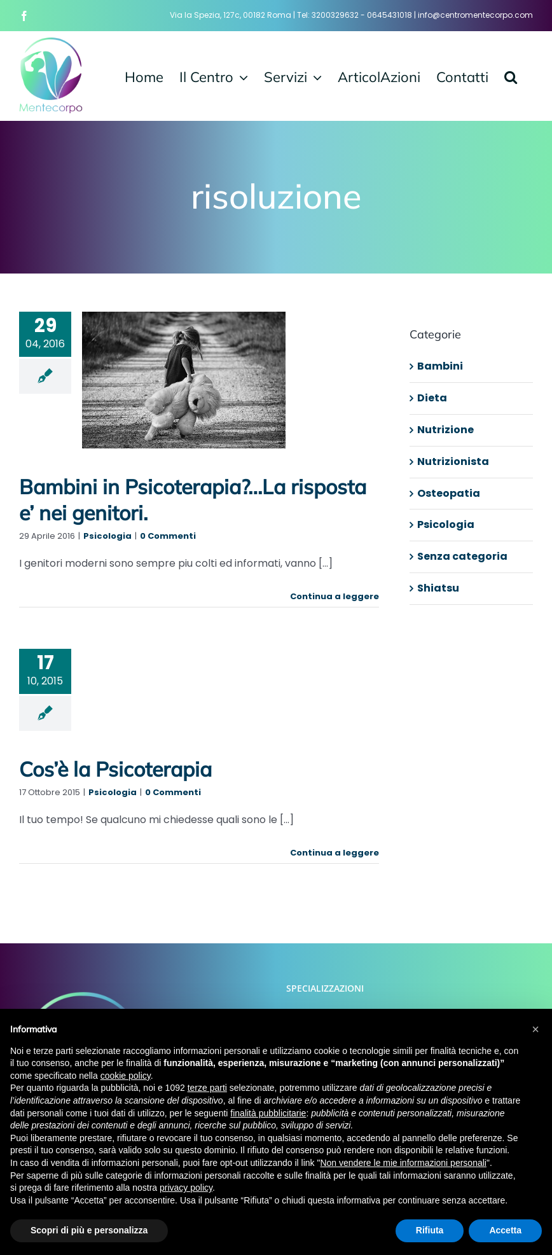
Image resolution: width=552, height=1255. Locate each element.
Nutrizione (445, 429)
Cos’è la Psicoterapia (115, 769)
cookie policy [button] (125, 1076)
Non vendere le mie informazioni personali (403, 1163)
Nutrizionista (453, 461)
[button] (510, 75)
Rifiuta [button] (430, 1230)
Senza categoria (462, 556)
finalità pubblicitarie (268, 1113)
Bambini (440, 366)
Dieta (432, 398)
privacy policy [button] (186, 1187)
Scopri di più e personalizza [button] (89, 1230)
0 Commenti (168, 536)
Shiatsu (438, 588)
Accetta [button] (505, 1230)
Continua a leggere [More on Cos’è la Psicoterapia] (334, 853)
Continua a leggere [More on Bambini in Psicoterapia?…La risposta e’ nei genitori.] (334, 596)
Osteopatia (448, 493)
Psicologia (107, 536)
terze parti (207, 1088)
